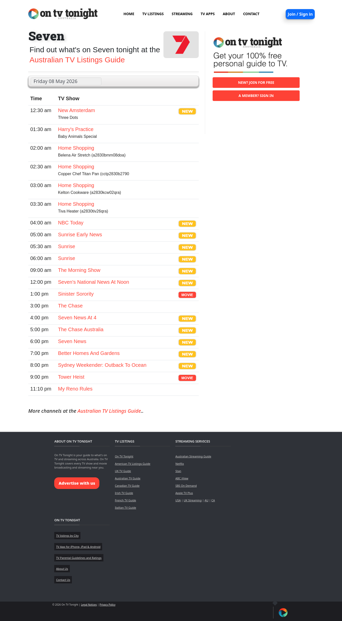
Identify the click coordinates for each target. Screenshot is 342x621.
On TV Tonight (124, 456)
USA (178, 500)
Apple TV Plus (184, 493)
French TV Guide (125, 500)
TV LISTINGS (153, 13)
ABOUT (229, 13)
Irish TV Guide (124, 493)
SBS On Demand (186, 485)
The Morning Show (79, 270)
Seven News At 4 (77, 317)
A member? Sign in (256, 95)
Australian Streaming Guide (193, 456)
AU (206, 500)
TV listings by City (67, 535)
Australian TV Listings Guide (77, 60)
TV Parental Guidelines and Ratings (78, 558)
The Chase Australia (80, 329)
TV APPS (208, 13)
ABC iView (181, 478)
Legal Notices (89, 604)
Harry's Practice (76, 129)
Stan (178, 471)
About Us (62, 569)
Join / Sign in (300, 14)
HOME (128, 13)
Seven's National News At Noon (93, 282)
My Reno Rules (75, 389)
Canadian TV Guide (127, 485)
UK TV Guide (123, 471)
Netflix (179, 463)
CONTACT (251, 13)
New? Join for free (256, 82)
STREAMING (182, 13)
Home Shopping (76, 148)
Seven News (72, 341)
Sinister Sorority (76, 294)
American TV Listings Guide (132, 463)
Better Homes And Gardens (89, 353)
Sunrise (66, 246)
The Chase (70, 305)
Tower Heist (71, 377)
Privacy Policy (108, 604)
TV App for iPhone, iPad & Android (78, 547)
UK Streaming (193, 500)
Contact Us (63, 580)
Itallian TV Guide (125, 507)
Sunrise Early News (80, 234)
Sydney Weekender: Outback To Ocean (102, 365)
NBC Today (70, 222)
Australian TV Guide (127, 478)
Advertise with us (77, 483)
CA (213, 500)
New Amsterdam (76, 110)
